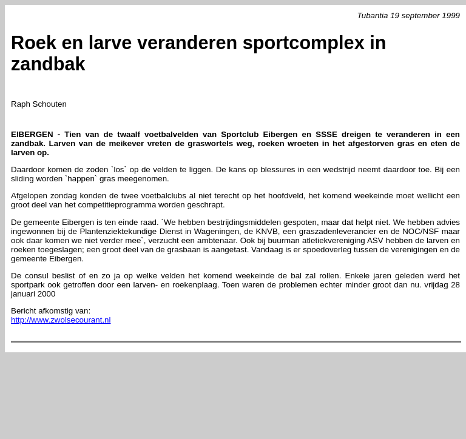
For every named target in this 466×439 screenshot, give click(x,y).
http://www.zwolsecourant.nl (60, 319)
